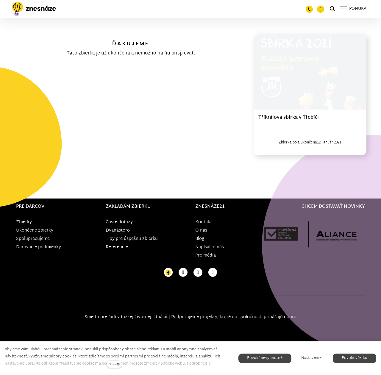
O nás (201, 230)
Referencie (117, 247)
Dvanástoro (118, 230)
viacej (114, 364)
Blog (199, 239)
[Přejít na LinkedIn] (212, 272)
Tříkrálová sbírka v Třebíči (288, 117)
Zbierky (24, 222)
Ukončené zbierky (34, 230)
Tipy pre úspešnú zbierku (132, 239)
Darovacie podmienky (38, 247)
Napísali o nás (209, 247)
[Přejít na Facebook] (168, 272)
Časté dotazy (119, 222)
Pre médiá (205, 255)
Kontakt (203, 222)
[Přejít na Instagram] (183, 272)
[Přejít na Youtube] (197, 272)
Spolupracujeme (33, 239)
